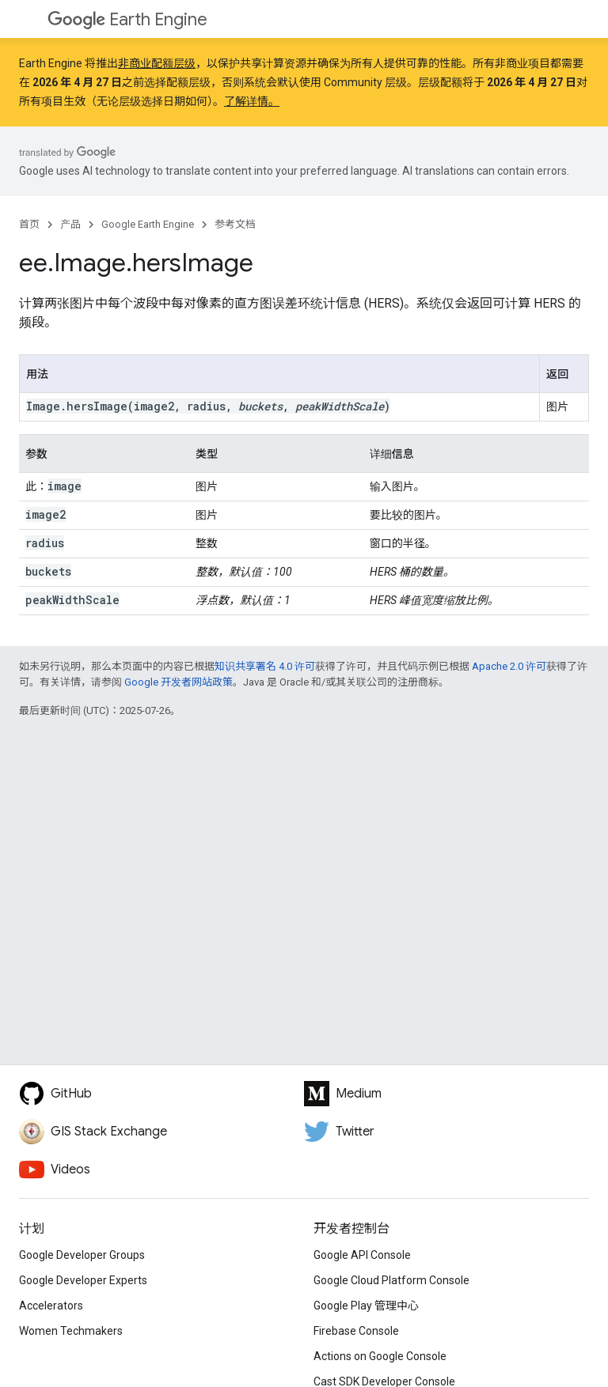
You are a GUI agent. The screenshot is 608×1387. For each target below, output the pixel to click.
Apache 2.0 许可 (509, 666)
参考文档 (235, 224)
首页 (29, 224)
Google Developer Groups (82, 1255)
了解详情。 (251, 101)
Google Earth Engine (147, 224)
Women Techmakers (71, 1331)
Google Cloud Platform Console (391, 1280)
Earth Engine (127, 19)
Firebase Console (356, 1331)
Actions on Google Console (380, 1356)
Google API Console (362, 1255)
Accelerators (51, 1305)
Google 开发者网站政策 (178, 682)
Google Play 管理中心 (366, 1305)
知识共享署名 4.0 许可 (265, 666)
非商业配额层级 (157, 63)
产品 (70, 224)
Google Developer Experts (83, 1280)
